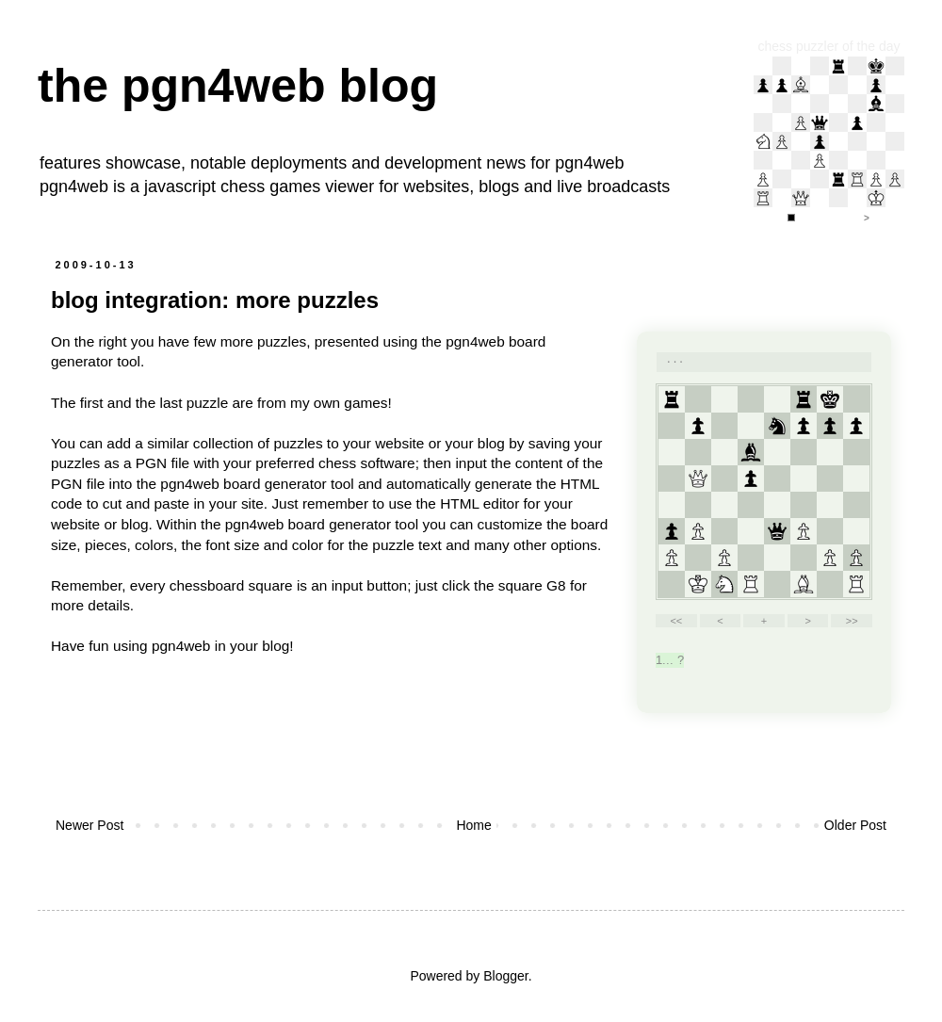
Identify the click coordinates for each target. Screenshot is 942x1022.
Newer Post (89, 825)
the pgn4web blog (238, 85)
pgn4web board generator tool (256, 484)
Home (473, 825)
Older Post (855, 825)
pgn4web (589, 163)
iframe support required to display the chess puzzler (829, 141)
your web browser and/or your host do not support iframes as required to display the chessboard (764, 522)
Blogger (505, 975)
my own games (339, 403)
